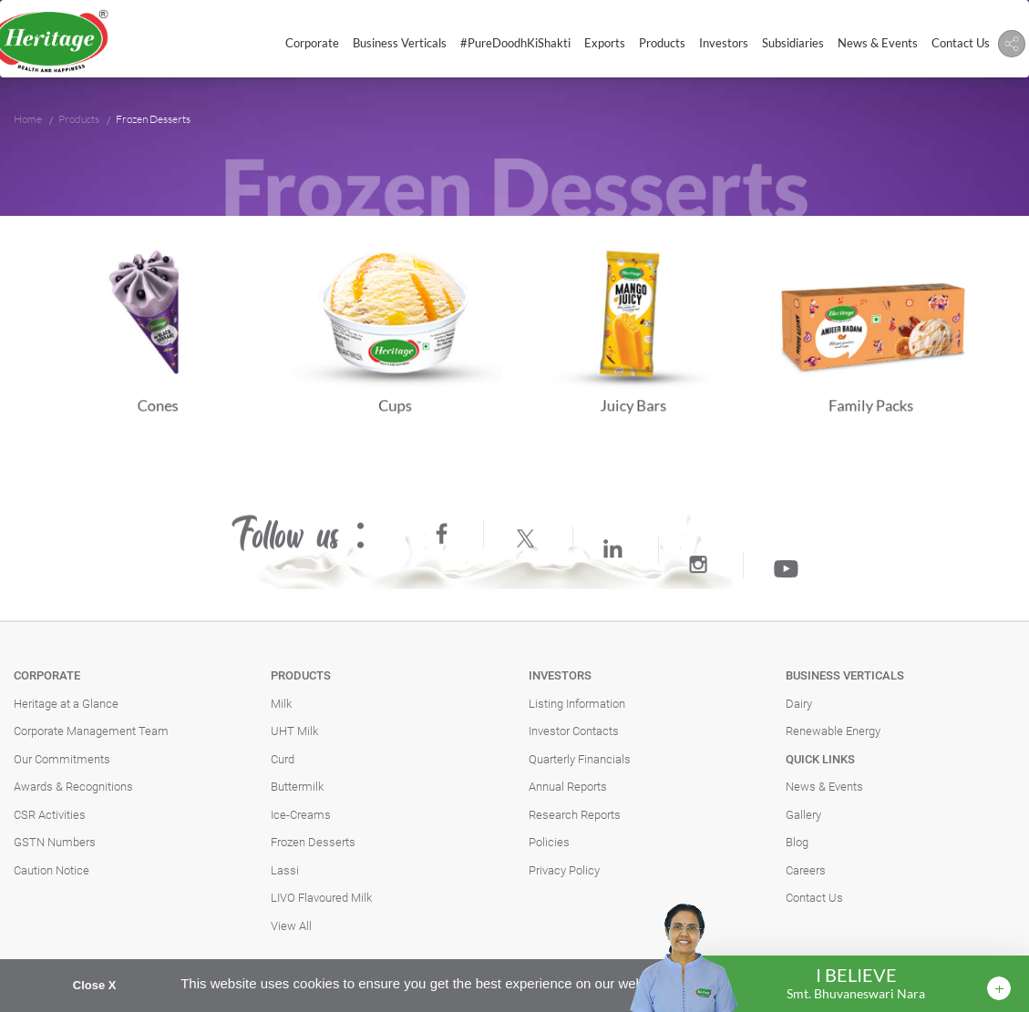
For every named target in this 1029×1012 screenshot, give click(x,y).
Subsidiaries (793, 43)
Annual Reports (568, 786)
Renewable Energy (833, 731)
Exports (604, 43)
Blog (797, 842)
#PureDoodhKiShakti (515, 43)
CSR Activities (50, 815)
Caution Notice (51, 870)
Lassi (285, 870)
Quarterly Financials (580, 759)
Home (28, 119)
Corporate (312, 43)
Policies (549, 842)
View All (291, 926)
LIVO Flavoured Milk (321, 898)
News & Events (878, 43)
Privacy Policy (564, 870)
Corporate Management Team (91, 731)
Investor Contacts (574, 731)
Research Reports (575, 815)
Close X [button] (95, 985)
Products (662, 43)
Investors (723, 43)
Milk (281, 703)
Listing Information (577, 703)
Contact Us (960, 43)
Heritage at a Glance (66, 703)
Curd (282, 759)
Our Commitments (62, 759)
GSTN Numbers (55, 842)
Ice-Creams (301, 815)
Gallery (803, 815)
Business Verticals (400, 43)
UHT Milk (294, 731)
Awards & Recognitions (73, 786)
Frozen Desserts (313, 842)
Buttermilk (297, 786)
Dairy (799, 703)
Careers (806, 870)
